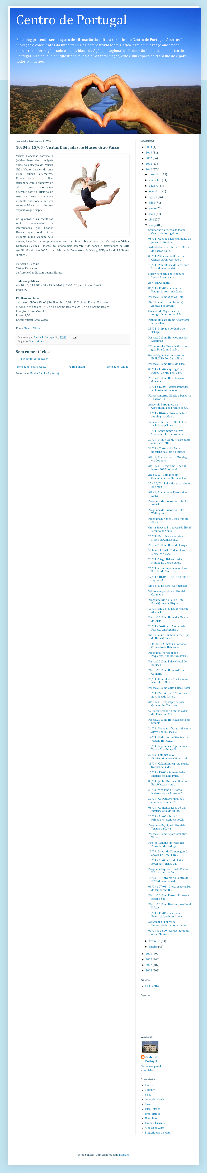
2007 (149, 965)
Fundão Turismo (155, 1123)
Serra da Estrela (154, 1099)
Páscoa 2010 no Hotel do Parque (167, 545)
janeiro (153, 946)
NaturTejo (151, 1118)
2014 (149, 147)
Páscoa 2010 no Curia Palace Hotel (169, 688)
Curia (148, 1104)
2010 (149, 169)
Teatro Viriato (32, 328)
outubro (154, 185)
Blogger (124, 1154)
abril (152, 219)
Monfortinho (153, 1113)
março (153, 225)
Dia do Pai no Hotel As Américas (167, 586)
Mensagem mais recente (31, 366)
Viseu (148, 1094)
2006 (149, 970)
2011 (149, 163)
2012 (149, 158)
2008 (149, 959)
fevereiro (155, 941)
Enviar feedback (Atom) (44, 373)
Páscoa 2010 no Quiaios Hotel (166, 297)
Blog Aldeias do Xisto (158, 1132)
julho (152, 202)
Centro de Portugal (71, 21)
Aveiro (149, 1085)
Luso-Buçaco (152, 1109)
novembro (155, 180)
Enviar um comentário (34, 358)
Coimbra (150, 1090)
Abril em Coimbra (159, 282)
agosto (153, 197)
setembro (155, 191)
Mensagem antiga (117, 366)
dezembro (155, 174)
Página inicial (76, 366)
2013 (149, 152)
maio (152, 214)
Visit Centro (152, 986)
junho (152, 208)
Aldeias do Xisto (154, 1128)
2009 (149, 954)
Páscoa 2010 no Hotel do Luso (166, 364)
